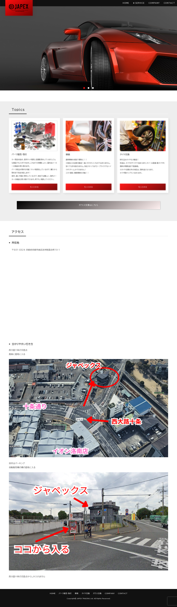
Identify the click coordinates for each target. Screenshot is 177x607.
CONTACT (169, 3)
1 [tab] (84, 88)
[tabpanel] (88, 45)
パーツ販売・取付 (65, 593)
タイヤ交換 (86, 593)
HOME (126, 3)
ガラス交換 (97, 593)
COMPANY (154, 3)
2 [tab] (88, 88)
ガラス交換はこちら (88, 205)
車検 (76, 593)
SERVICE (139, 3)
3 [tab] (93, 88)
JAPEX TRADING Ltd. (85, 598)
